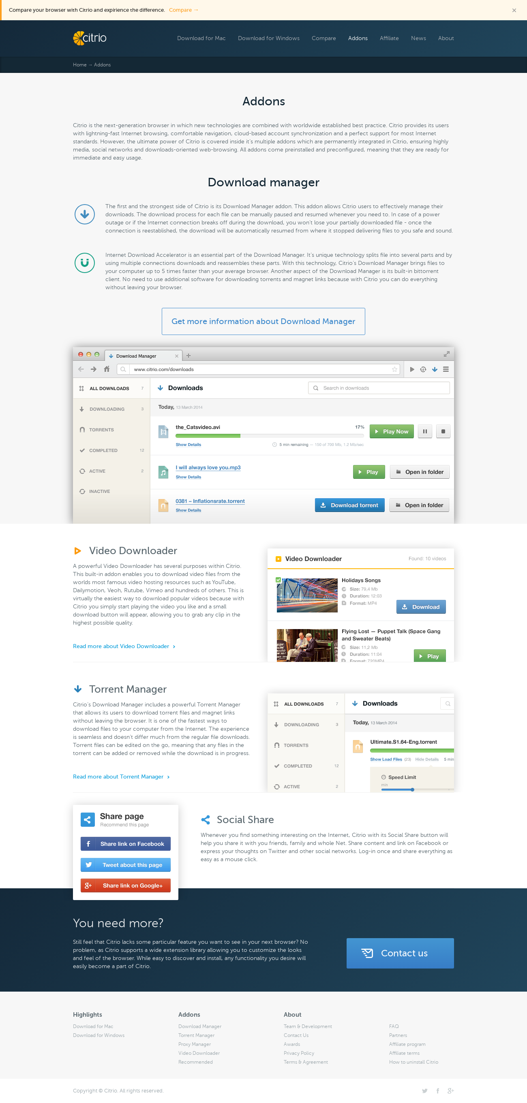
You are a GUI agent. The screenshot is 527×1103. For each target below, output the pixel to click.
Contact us (404, 953)
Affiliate (389, 38)
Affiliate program (407, 1044)
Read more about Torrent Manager (118, 777)
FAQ (394, 1026)
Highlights (87, 1014)
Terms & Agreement (306, 1062)
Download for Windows (269, 38)
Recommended (195, 1062)
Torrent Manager (196, 1035)
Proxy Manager (194, 1044)
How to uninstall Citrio (413, 1062)
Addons (358, 38)
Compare (184, 10)
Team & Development (308, 1026)
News (418, 38)
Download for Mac (201, 38)
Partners (398, 1035)
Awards (292, 1044)
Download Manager (199, 1026)
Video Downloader (199, 1053)
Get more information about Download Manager (263, 321)
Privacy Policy (299, 1053)
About (446, 38)
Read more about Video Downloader (121, 646)
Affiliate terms (404, 1053)
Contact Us (296, 1035)
